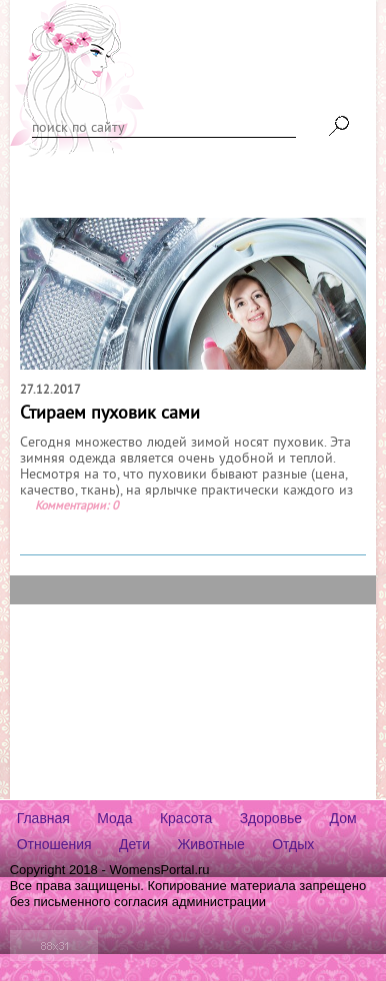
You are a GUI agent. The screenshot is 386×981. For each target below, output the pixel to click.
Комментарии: (72, 506)
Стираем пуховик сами (110, 414)
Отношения (54, 844)
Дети (134, 844)
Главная (43, 818)
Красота (186, 818)
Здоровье (271, 818)
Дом (343, 818)
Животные (211, 844)
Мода (114, 818)
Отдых (293, 844)
